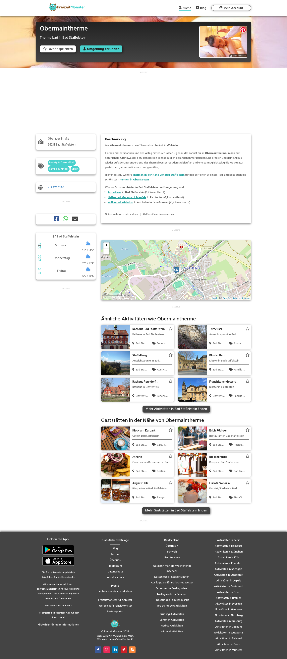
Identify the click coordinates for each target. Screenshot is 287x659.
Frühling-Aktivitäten (172, 614)
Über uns (115, 560)
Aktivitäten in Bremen (229, 598)
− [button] (106, 251)
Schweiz (172, 552)
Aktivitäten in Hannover (228, 609)
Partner (115, 554)
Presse (115, 586)
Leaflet (215, 298)
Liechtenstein (172, 557)
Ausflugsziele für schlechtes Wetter (172, 582)
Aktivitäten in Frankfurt (229, 563)
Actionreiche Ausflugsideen (171, 588)
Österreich (172, 546)
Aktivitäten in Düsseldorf (228, 575)
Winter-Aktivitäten (172, 631)
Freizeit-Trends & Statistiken (115, 591)
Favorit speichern (58, 49)
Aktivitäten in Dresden (228, 604)
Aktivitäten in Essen (228, 592)
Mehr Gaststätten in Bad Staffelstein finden (176, 510)
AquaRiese (114, 192)
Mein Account (233, 8)
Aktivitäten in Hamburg (229, 546)
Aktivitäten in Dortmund (228, 586)
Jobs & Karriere (115, 577)
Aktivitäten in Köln (229, 557)
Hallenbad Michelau (120, 202)
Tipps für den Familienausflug (171, 600)
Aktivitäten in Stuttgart (228, 569)
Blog (203, 8)
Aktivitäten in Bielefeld (228, 638)
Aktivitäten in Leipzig (228, 580)
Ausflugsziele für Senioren (171, 594)
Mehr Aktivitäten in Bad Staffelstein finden (176, 409)
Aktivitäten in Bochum (228, 627)
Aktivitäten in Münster (228, 650)
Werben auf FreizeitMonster (115, 606)
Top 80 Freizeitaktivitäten (172, 606)
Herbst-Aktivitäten (172, 626)
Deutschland (171, 540)
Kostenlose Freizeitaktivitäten (171, 577)
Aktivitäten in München (229, 552)
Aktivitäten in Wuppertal (228, 632)
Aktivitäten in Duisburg (228, 621)
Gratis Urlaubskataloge (115, 540)
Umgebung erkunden (103, 49)
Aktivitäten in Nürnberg (228, 615)
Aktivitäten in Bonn (228, 644)
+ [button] (106, 245)
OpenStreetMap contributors (236, 298)
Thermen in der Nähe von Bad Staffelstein (159, 175)
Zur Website (56, 187)
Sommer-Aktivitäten (172, 620)
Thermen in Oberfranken (133, 179)
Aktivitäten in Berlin (228, 540)
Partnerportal (115, 611)
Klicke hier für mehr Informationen (58, 625)
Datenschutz (115, 571)
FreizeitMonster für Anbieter (115, 600)
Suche (187, 8)
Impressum (115, 566)
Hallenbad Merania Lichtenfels (127, 197)
